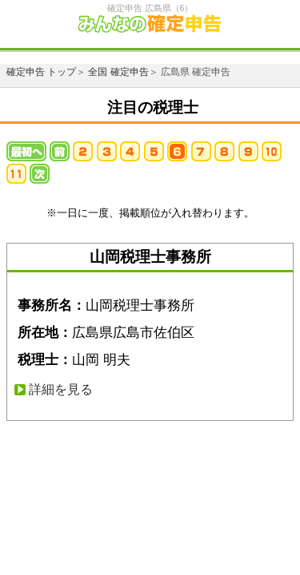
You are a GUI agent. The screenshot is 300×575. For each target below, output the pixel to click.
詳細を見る (61, 389)
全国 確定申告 (118, 71)
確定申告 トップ (41, 71)
